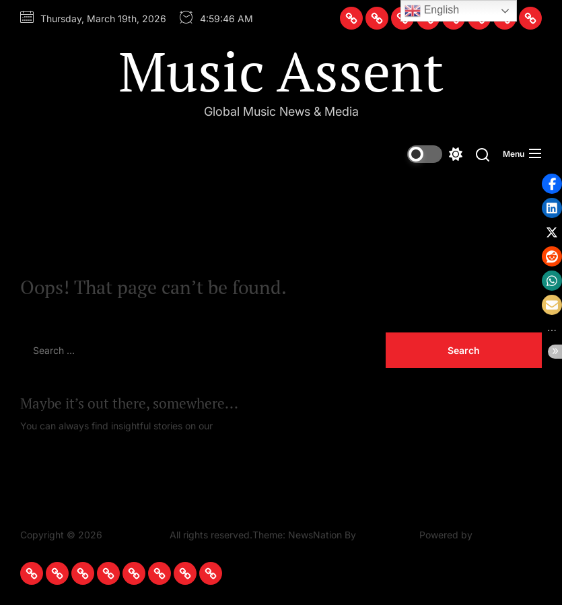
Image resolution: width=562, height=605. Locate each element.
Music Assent (281, 71)
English (432, 11)
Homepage (239, 425)
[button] (552, 208)
